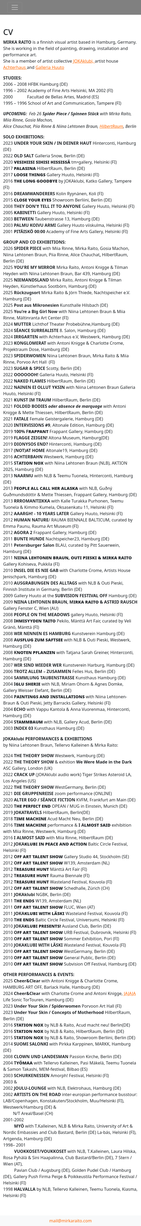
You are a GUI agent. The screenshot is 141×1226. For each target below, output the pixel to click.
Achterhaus (15, 67)
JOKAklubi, (83, 61)
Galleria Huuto (50, 67)
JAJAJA (130, 993)
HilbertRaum (111, 126)
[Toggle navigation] (14, 7)
